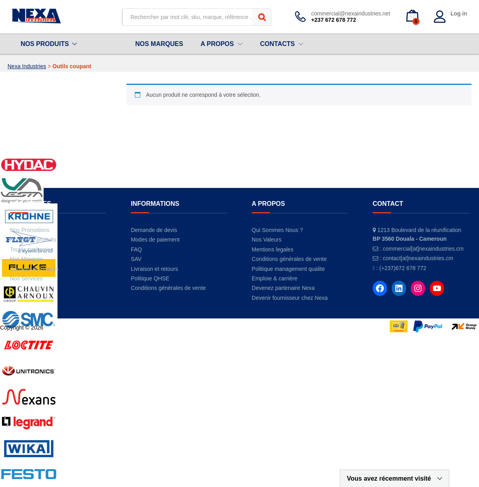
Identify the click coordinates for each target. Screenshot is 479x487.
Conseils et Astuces (34, 269)
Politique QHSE (150, 278)
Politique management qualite (288, 269)
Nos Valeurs (267, 239)
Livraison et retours (154, 269)
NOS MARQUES (159, 44)
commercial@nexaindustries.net (350, 13)
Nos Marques (26, 259)
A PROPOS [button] (217, 44)
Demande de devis (154, 230)
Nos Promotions (30, 230)
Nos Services (26, 278)
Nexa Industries (27, 66)
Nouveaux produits (33, 239)
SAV (136, 259)
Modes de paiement (155, 239)
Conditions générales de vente (168, 288)
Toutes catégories (32, 249)
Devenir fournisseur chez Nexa (290, 298)
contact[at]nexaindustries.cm (418, 258)
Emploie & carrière (274, 278)
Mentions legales (272, 249)
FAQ (136, 249)
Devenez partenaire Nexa (283, 288)
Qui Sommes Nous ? (277, 230)
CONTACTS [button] (277, 44)
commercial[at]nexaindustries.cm (423, 248)
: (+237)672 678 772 (401, 268)
